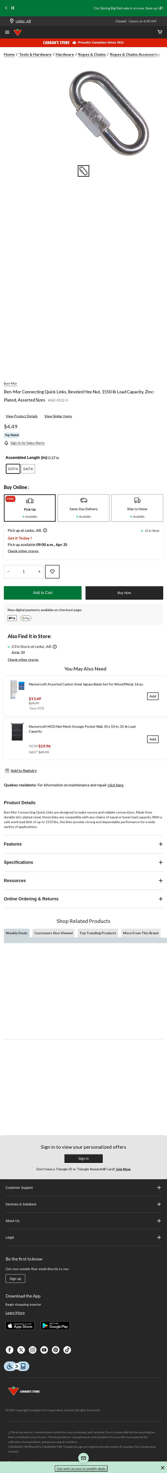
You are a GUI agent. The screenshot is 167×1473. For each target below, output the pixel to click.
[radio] (13, 468)
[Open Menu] (7, 32)
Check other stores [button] (23, 551)
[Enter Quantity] (23, 572)
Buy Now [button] (124, 593)
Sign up (15, 1279)
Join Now (123, 1169)
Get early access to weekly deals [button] (81, 1468)
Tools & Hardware (35, 54)
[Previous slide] (6, 8)
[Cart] (159, 32)
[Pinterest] (56, 1350)
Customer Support (83, 1187)
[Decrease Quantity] (8, 571)
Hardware (65, 54)
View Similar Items (58, 416)
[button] (44, 531)
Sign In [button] (83, 1158)
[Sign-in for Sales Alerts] (24, 442)
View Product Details (22, 416)
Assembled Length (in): (27, 458)
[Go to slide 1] (83, 171)
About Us (83, 1220)
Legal (83, 1237)
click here (115, 785)
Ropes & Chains (92, 54)
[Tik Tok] (67, 1350)
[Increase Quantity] (39, 571)
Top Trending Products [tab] (97, 933)
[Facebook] (9, 1350)
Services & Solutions (83, 1204)
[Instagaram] (32, 1350)
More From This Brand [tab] (141, 933)
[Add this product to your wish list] (52, 571)
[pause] (12, 8)
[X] (21, 1350)
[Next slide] (160, 8)
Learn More (15, 1312)
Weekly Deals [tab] (17, 933)
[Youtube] (44, 1350)
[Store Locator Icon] (11, 21)
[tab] (30, 508)
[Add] (153, 696)
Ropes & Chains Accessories (135, 54)
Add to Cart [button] (43, 593)
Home (9, 54)
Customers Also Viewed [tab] (53, 933)
